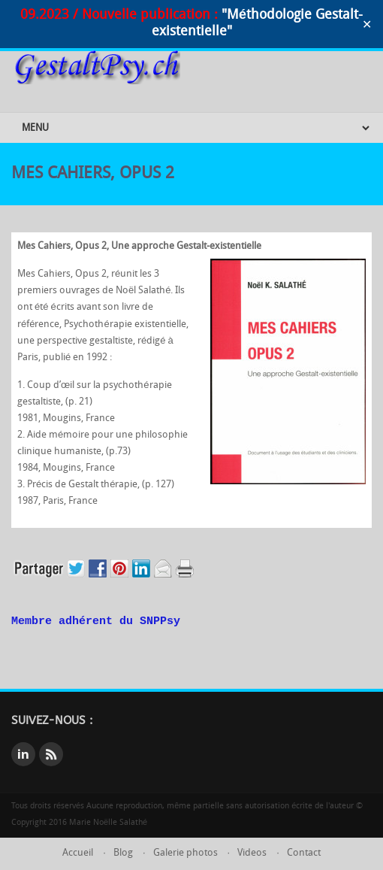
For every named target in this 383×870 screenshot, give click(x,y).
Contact (304, 853)
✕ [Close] (367, 24)
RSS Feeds (51, 754)
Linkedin (23, 754)
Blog (123, 853)
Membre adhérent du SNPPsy (95, 621)
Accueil (77, 853)
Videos (252, 853)
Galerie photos (185, 853)
